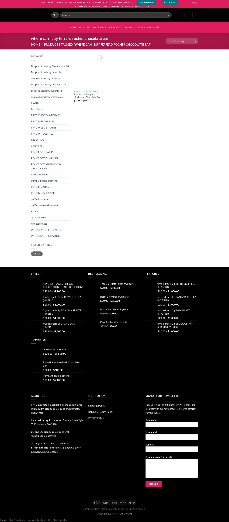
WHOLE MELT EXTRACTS (46, 229)
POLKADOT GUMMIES (44, 158)
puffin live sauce (40, 199)
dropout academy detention (46, 78)
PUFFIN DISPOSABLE (43, 192)
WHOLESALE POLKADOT (46, 235)
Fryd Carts (37, 109)
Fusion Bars (37, 139)
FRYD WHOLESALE (96, 27)
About (128, 27)
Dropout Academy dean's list (46, 72)
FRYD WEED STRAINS (43, 127)
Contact (139, 27)
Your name (172, 424)
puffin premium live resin (44, 205)
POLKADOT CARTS (42, 151)
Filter (36, 254)
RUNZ (34, 211)
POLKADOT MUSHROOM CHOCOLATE (46, 166)
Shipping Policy (96, 405)
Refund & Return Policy (100, 411)
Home (35, 44)
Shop (82, 27)
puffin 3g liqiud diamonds (45, 180)
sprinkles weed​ (39, 217)
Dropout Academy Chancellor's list (50, 66)
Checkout (153, 27)
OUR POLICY (115, 27)
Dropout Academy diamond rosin (49, 84)
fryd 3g (35, 102)
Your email (172, 436)
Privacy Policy (96, 417)
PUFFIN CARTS (40, 186)
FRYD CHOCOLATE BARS (46, 115)
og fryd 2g (36, 145)
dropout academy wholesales (47, 96)
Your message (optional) (172, 468)
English (195, 4)
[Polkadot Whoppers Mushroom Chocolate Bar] (88, 71)
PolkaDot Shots (39, 174)
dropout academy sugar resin (46, 90)
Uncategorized (39, 223)
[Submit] (168, 15)
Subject (172, 448)
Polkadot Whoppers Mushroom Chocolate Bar (87, 96)
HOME (73, 27)
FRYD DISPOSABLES (42, 121)
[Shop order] (182, 41)
